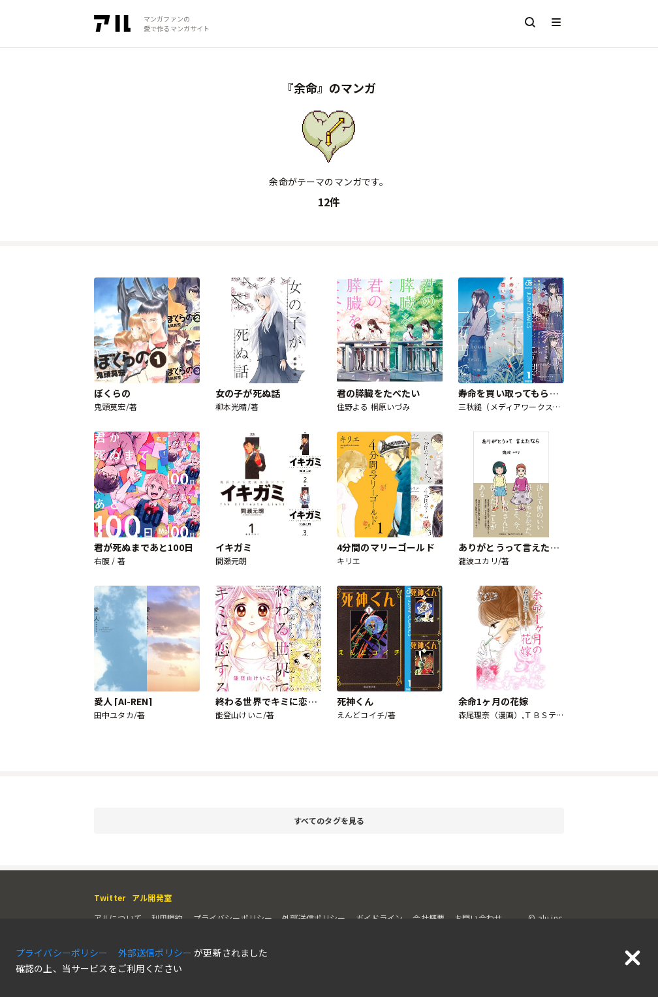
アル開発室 (152, 897)
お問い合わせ (478, 917)
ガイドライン (379, 917)
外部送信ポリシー (313, 917)
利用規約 (167, 917)
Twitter (109, 897)
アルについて (118, 917)
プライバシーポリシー (233, 917)
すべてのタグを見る (426, 821)
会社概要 (429, 917)
